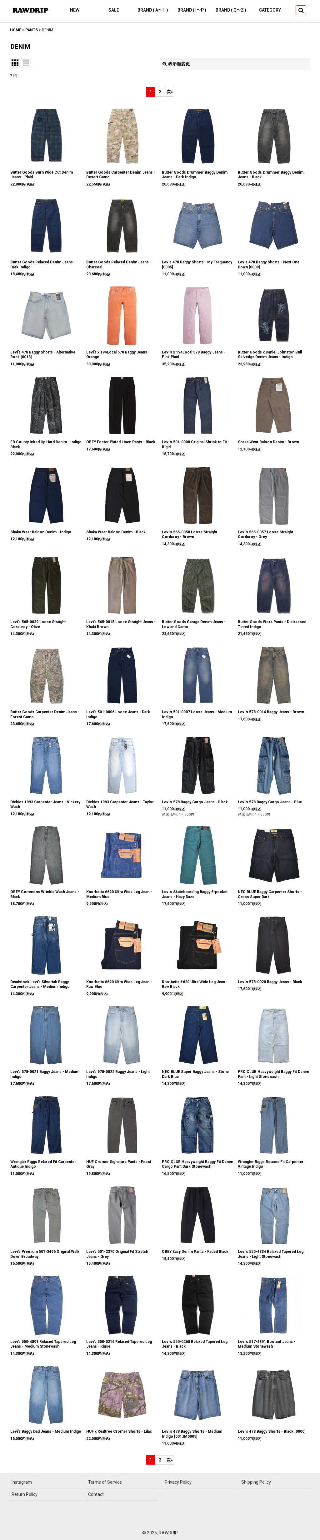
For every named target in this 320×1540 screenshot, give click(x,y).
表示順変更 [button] (176, 63)
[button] (301, 10)
